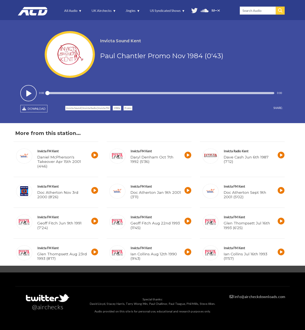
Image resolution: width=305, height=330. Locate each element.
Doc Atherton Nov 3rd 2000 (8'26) (57, 194)
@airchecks (47, 307)
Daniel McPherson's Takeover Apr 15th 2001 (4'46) (59, 161)
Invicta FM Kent (48, 151)
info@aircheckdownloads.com (259, 296)
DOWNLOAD (34, 108)
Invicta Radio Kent (236, 151)
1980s (117, 108)
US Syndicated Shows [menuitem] (165, 11)
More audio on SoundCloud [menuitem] (205, 10)
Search (280, 11)
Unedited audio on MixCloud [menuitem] (216, 10)
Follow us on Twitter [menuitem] (194, 10)
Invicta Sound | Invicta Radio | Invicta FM (87, 108)
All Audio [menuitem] (71, 11)
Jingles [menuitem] (131, 11)
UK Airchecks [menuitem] (102, 11)
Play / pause (28, 93)
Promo (128, 108)
